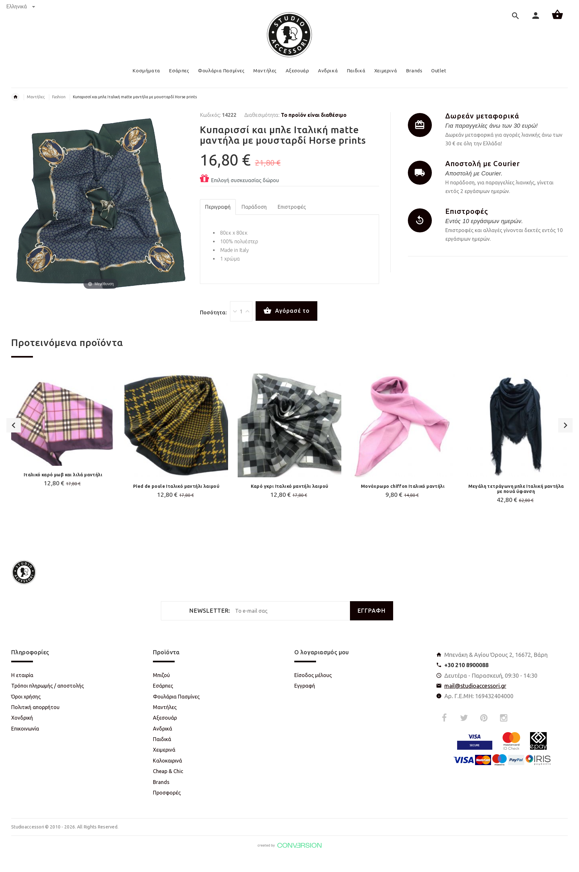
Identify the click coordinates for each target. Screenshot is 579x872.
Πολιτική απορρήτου (35, 707)
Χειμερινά (164, 750)
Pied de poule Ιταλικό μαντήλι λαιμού (176, 486)
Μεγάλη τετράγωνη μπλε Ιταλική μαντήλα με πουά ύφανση (516, 489)
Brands (161, 782)
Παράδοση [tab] (254, 207)
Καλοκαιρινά (167, 760)
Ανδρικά (162, 728)
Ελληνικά (20, 6)
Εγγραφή (304, 686)
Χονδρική (22, 718)
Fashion (59, 97)
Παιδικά (162, 739)
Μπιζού (161, 675)
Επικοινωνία (25, 728)
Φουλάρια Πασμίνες (176, 696)
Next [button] (565, 454)
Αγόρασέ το (286, 311)
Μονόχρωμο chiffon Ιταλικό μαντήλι (403, 486)
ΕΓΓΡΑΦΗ (371, 611)
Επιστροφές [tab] (292, 207)
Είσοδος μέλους (313, 675)
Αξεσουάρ (165, 718)
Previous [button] (13, 454)
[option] (63, 446)
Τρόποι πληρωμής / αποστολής (47, 686)
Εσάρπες (163, 686)
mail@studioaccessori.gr (475, 685)
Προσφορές (167, 792)
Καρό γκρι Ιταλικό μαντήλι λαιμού (290, 486)
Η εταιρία (22, 675)
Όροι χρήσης (26, 696)
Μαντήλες (36, 97)
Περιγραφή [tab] (218, 207)
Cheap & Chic (168, 771)
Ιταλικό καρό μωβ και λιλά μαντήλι (63, 474)
